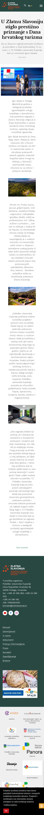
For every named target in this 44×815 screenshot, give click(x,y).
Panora (32, 756)
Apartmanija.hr (32, 778)
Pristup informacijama (14, 644)
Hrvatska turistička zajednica (12, 737)
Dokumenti (8, 640)
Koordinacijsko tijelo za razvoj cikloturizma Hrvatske (32, 721)
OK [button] (6, 811)
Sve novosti (22, 547)
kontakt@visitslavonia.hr (15, 605)
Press (5, 648)
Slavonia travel (11, 770)
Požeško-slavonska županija (11, 753)
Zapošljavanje (9, 656)
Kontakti (7, 652)
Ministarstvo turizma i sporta (32, 737)
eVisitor (12, 719)
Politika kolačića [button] (10, 805)
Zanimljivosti (9, 631)
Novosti (6, 627)
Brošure (6, 660)
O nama (7, 635)
